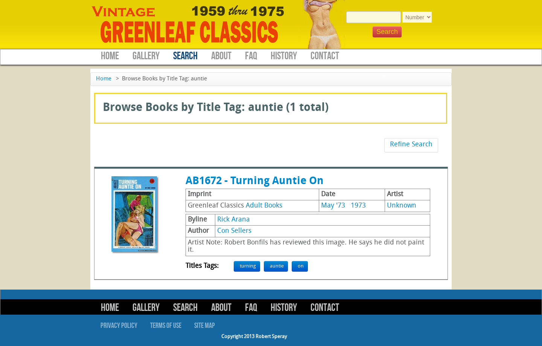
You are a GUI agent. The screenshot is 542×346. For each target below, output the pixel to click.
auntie (277, 266)
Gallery (146, 56)
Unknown (401, 205)
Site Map (204, 325)
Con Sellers (234, 231)
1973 (358, 205)
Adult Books (264, 205)
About (221, 56)
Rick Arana (233, 219)
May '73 (333, 205)
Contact (325, 56)
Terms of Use (165, 325)
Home (110, 56)
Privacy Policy (118, 325)
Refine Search (411, 144)
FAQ (251, 56)
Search (185, 56)
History (284, 56)
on (301, 266)
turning (248, 266)
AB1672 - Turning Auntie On (255, 181)
